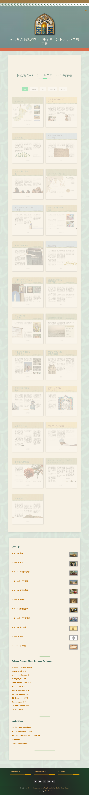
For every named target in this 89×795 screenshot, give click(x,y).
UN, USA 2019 (17, 709)
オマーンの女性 (17, 562)
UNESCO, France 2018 (20, 706)
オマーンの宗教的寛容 (20, 590)
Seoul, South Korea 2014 (21, 683)
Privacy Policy (40, 772)
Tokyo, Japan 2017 (19, 702)
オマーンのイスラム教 (20, 581)
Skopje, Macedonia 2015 (21, 690)
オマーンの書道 (17, 636)
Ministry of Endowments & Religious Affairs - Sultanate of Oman (47, 788)
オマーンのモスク (18, 599)
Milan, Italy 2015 (18, 686)
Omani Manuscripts (19, 743)
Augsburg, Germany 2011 (22, 667)
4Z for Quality (48, 791)
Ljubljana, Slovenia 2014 (21, 675)
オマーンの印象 (17, 553)
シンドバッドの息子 (19, 646)
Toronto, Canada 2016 (20, 694)
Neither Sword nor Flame (21, 727)
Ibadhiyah (16, 739)
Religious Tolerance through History (26, 735)
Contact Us (15, 772)
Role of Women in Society (22, 731)
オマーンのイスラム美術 (21, 618)
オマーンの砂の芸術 (19, 627)
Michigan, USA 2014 (19, 679)
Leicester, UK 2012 (19, 671)
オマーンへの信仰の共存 (21, 572)
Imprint (62, 772)
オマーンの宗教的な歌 (20, 609)
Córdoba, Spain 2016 (20, 698)
